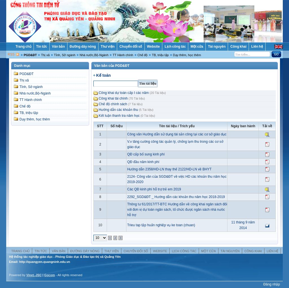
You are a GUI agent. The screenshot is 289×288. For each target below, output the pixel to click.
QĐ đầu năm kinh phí (143, 162)
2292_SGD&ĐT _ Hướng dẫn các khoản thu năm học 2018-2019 (176, 197)
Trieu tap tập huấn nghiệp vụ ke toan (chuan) (161, 225)
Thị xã (45, 55)
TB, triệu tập (160, 55)
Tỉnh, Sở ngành (64, 55)
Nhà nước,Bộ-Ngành (94, 55)
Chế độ (142, 55)
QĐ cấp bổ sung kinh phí (146, 154)
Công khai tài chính (113, 98)
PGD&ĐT (30, 55)
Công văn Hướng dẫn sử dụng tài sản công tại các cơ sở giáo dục (177, 134)
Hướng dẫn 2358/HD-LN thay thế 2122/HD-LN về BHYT (169, 169)
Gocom (49, 275)
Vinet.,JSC (33, 275)
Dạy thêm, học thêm (187, 55)
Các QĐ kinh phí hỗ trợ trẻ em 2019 (154, 189)
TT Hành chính (123, 55)
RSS (11, 54)
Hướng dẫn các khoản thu (118, 110)
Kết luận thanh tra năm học (119, 116)
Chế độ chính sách (113, 104)
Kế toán (103, 75)
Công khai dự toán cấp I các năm (124, 93)
